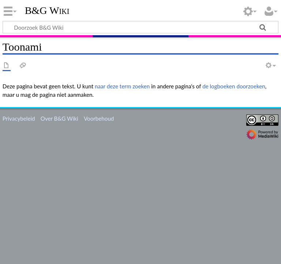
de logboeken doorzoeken (233, 86)
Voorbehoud (99, 118)
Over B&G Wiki (59, 118)
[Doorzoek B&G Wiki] (140, 27)
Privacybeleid (19, 118)
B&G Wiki (47, 11)
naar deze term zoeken (122, 86)
